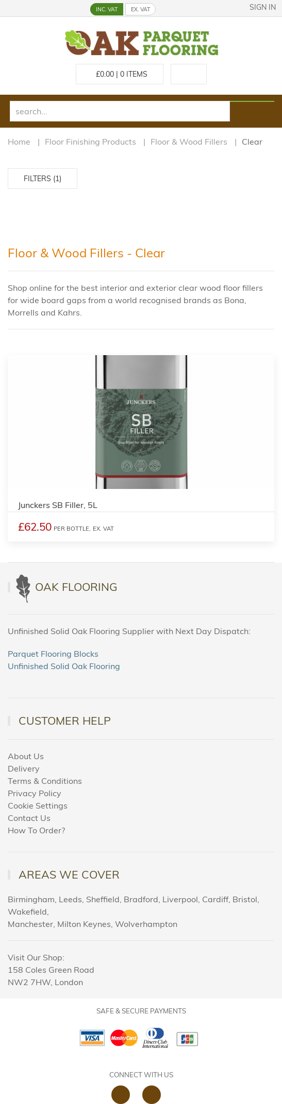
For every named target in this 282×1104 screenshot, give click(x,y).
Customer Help (65, 720)
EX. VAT (140, 9)
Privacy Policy (34, 793)
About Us (26, 756)
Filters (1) (42, 178)
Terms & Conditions (45, 781)
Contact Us (29, 818)
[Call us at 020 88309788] (189, 74)
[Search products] (252, 101)
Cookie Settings (38, 805)
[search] (120, 111)
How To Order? (36, 830)
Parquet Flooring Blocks (53, 654)
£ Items (119, 74)
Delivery (24, 768)
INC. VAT (107, 9)
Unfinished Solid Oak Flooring (64, 666)
